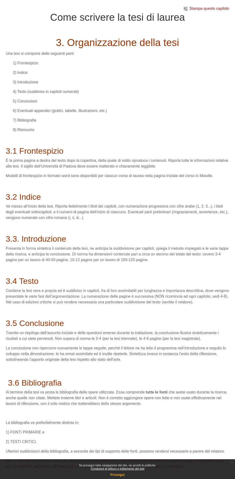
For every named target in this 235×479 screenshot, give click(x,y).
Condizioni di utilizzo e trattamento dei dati (117, 468)
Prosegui (117, 475)
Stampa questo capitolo (206, 8)
